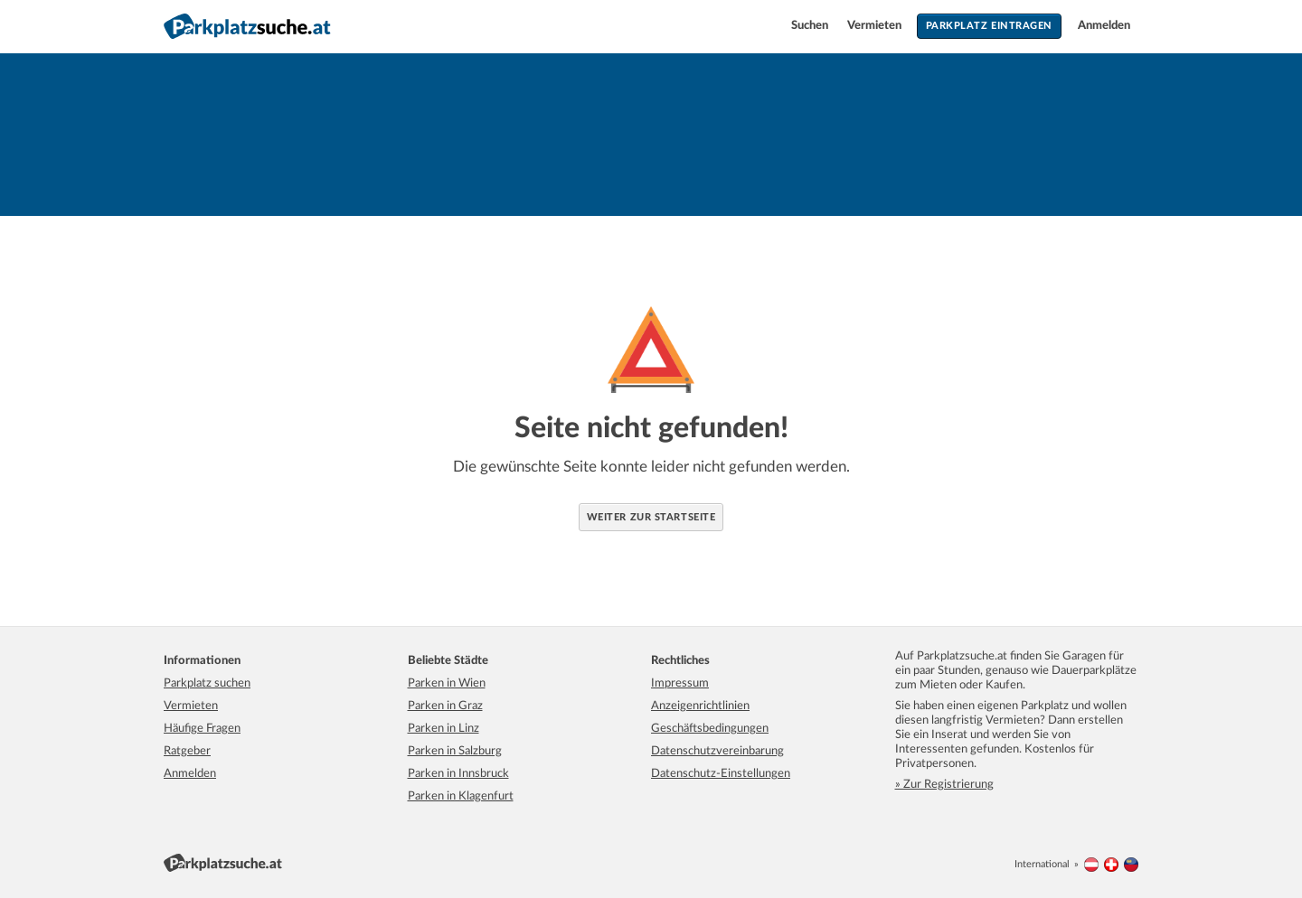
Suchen (811, 26)
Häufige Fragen (202, 728)
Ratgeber (187, 751)
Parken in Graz (445, 706)
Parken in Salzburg (455, 751)
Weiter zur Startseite (651, 517)
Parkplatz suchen (207, 683)
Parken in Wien (447, 683)
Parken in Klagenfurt (461, 796)
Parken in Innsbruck (458, 774)
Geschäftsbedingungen (710, 728)
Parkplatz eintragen (989, 26)
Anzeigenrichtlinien (700, 706)
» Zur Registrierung (944, 784)
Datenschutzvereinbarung (717, 751)
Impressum (680, 683)
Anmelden (1104, 26)
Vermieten (875, 26)
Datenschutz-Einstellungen (720, 774)
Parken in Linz (443, 728)
